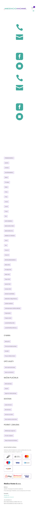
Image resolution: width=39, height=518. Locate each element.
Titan (6, 196)
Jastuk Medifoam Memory (11, 327)
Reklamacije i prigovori (10, 430)
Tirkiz (6, 192)
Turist (6, 240)
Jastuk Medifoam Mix (9, 323)
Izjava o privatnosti (9, 372)
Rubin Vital (7, 274)
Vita (6, 216)
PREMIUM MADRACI (9, 158)
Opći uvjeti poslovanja (10, 367)
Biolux (6, 177)
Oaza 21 (7, 250)
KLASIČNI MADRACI (9, 172)
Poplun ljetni (7, 313)
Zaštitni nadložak (9, 303)
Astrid (6, 206)
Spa (6, 245)
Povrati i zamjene (9, 435)
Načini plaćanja (8, 383)
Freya (6, 211)
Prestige (7, 182)
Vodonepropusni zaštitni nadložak (12, 308)
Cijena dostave (8, 404)
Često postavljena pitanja (10, 346)
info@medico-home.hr (9, 497)
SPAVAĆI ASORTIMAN (9, 293)
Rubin (6, 187)
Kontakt (7, 351)
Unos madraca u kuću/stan (11, 419)
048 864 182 (6, 495)
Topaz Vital (7, 279)
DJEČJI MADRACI (8, 221)
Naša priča (7, 341)
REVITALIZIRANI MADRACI (10, 260)
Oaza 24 (7, 255)
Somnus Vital (8, 289)
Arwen (6, 201)
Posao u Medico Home (10, 356)
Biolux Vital (7, 264)
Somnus (7, 167)
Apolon (6, 162)
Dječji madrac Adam (9, 226)
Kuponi (6, 388)
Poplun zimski (8, 318)
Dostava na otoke (9, 414)
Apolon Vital (7, 284)
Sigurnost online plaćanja (10, 393)
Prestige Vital (8, 269)
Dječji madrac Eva (9, 230)
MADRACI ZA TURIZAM (9, 235)
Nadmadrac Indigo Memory (11, 298)
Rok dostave (8, 409)
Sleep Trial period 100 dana (11, 440)
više (21, 451)
